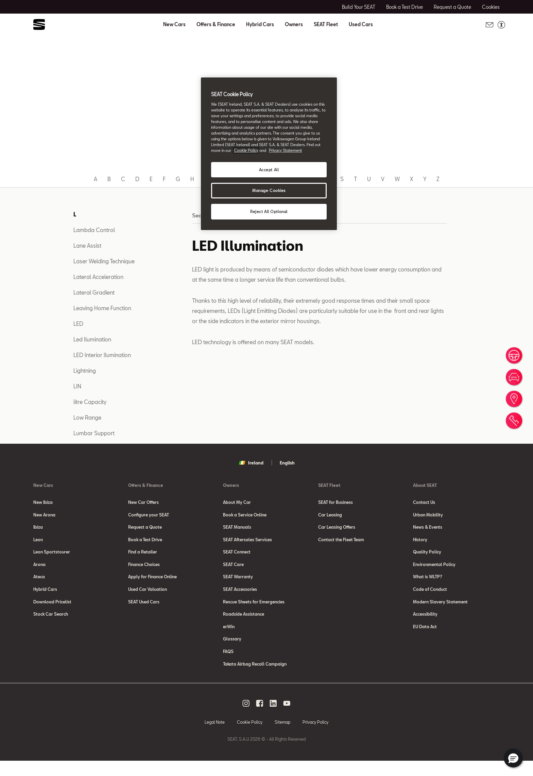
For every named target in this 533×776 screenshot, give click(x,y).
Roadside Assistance (243, 624)
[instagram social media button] (246, 718)
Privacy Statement (285, 150)
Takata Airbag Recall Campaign (255, 678)
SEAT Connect (237, 556)
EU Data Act (425, 638)
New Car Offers (143, 502)
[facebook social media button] (260, 718)
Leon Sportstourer (51, 556)
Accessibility (425, 624)
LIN (77, 386)
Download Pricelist (52, 611)
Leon (38, 543)
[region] (269, 153)
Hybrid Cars (260, 24)
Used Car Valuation (147, 597)
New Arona (44, 515)
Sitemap (282, 737)
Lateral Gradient (94, 292)
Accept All (269, 169)
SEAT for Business (335, 502)
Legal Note (215, 737)
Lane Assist (87, 245)
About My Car (237, 502)
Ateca (39, 583)
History (420, 543)
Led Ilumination (92, 339)
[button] (513, 758)
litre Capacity (89, 402)
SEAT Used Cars (143, 611)
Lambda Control (94, 230)
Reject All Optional (269, 211)
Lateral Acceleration (98, 277)
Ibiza (38, 529)
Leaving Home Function (102, 308)
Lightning (84, 370)
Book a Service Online (244, 515)
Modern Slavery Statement (440, 611)
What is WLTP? (427, 583)
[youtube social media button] (287, 718)
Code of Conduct (430, 597)
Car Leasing (330, 515)
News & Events (427, 529)
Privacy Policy (315, 737)
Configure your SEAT (148, 515)
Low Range (87, 417)
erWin (229, 638)
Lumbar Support (94, 433)
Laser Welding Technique (104, 261)
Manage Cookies (269, 190)
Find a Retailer (142, 556)
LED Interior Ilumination (102, 355)
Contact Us (424, 502)
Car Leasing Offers (336, 529)
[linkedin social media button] (273, 718)
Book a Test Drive (145, 543)
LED (78, 323)
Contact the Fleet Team (341, 543)
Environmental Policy (434, 570)
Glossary (232, 651)
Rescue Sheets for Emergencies (254, 611)
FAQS (228, 665)
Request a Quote (145, 529)
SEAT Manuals (237, 529)
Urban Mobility (428, 515)
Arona (39, 570)
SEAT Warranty (238, 583)
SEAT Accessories (240, 597)
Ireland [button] (251, 462)
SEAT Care (233, 570)
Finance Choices (144, 570)
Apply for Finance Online (152, 583)
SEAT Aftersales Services (247, 543)
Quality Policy (427, 556)
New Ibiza (43, 502)
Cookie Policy (249, 737)
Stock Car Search (50, 624)
